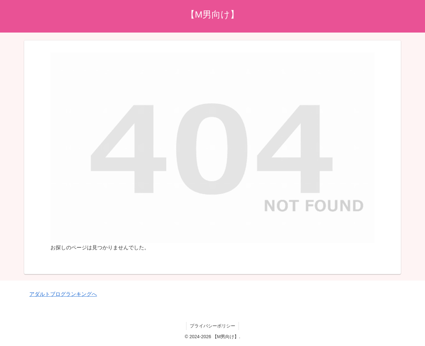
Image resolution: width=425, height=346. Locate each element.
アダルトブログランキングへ (63, 294)
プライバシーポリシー (212, 325)
